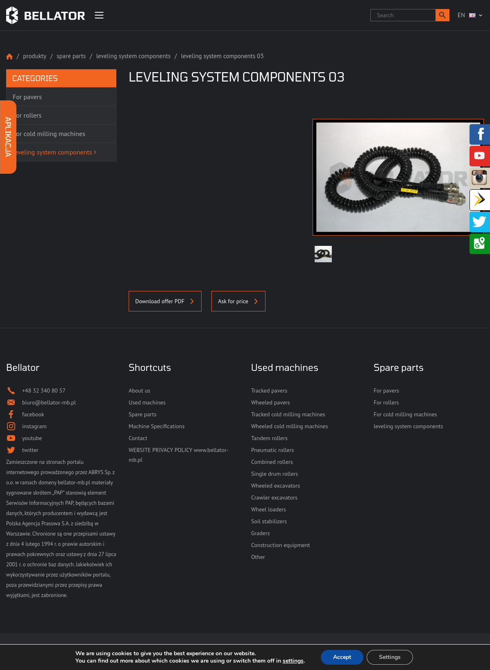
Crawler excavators (274, 497)
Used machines (147, 402)
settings (293, 661)
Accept (342, 657)
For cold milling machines (405, 414)
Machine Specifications (157, 426)
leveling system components (133, 56)
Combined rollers (272, 462)
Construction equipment (280, 545)
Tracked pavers (269, 390)
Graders (260, 533)
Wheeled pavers (270, 402)
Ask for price (238, 301)
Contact (138, 438)
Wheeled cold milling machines (289, 426)
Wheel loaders (268, 509)
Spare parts (71, 56)
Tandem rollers (269, 438)
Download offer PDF (165, 301)
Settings (390, 657)
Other (258, 557)
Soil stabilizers (269, 521)
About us (139, 390)
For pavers (386, 390)
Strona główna (9, 56)
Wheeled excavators (275, 485)
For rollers (386, 402)
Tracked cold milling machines (288, 414)
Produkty (34, 56)
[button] (442, 15)
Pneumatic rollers (272, 450)
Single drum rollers (274, 473)
